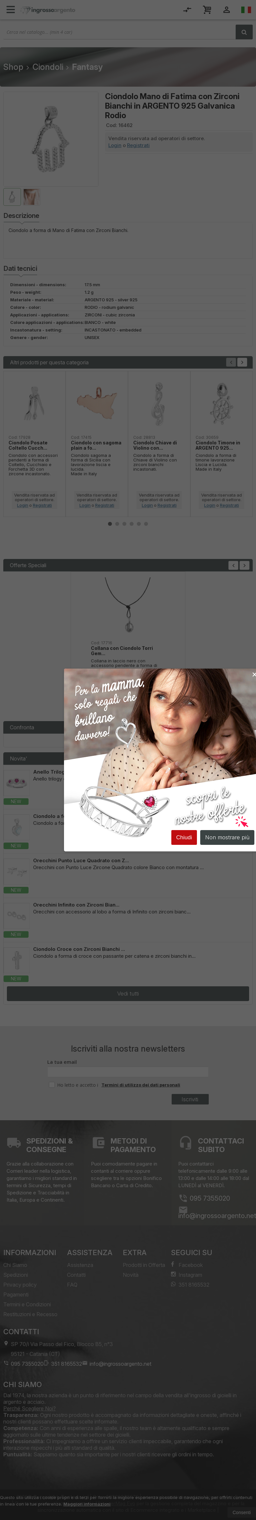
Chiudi (184, 838)
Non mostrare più (227, 838)
